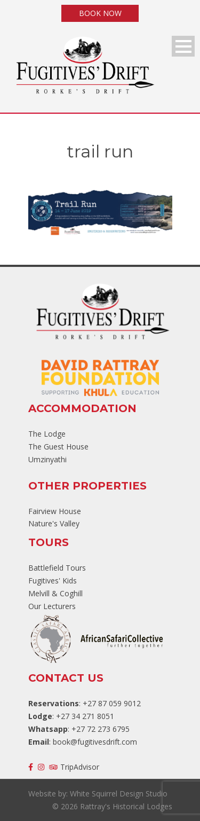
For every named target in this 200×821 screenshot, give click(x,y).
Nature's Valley (53, 523)
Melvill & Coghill (55, 593)
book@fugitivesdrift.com (95, 742)
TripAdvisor (74, 767)
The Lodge (47, 434)
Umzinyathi (47, 459)
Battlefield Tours (57, 568)
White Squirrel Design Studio (118, 793)
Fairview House (54, 511)
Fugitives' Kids (52, 580)
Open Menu (183, 46)
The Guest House (58, 446)
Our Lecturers (52, 606)
